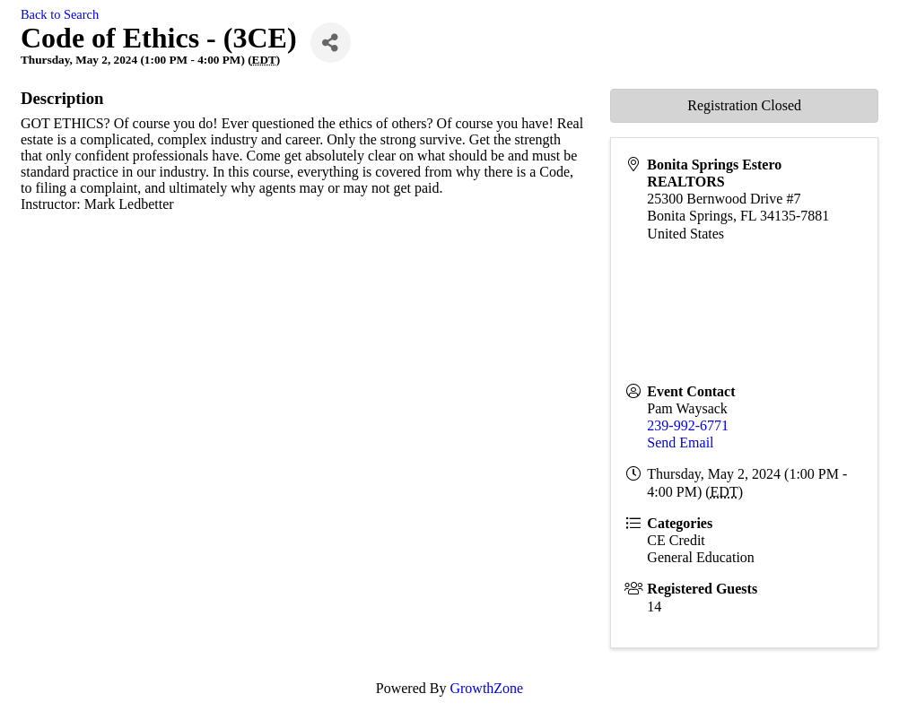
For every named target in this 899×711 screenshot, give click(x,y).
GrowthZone (486, 688)
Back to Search (60, 14)
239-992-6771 (688, 425)
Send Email (680, 442)
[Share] (330, 42)
